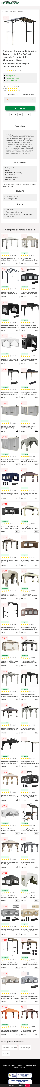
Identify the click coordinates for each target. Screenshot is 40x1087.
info (17, 263)
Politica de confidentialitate (26, 1066)
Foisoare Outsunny (17, 11)
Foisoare (6, 11)
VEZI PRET (20, 108)
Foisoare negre (25, 1048)
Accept (27, 1085)
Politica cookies (19, 1068)
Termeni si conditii (9, 1066)
